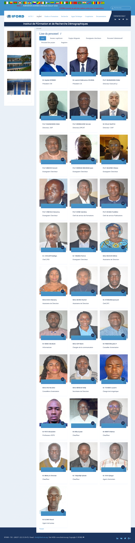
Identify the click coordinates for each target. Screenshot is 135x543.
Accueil (39, 16)
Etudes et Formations (51, 16)
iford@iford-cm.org (41, 537)
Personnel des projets (48, 42)
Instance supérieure (56, 38)
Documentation (101, 16)
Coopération (89, 16)
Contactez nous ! (119, 16)
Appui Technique (76, 16)
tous (42, 38)
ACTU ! (30, 16)
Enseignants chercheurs (93, 38)
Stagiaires (64, 42)
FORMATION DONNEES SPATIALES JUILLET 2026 (35, 6)
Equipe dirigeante (74, 38)
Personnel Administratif (115, 38)
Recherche (64, 16)
